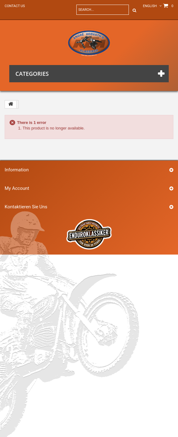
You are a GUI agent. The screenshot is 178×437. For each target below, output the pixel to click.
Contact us (15, 6)
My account (17, 188)
